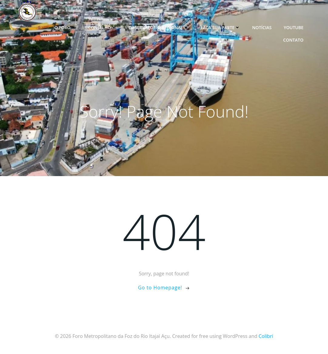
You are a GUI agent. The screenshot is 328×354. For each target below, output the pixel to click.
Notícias (262, 27)
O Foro (65, 27)
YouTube (293, 27)
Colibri (266, 336)
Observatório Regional (159, 27)
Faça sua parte (220, 27)
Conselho (102, 27)
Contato (293, 40)
